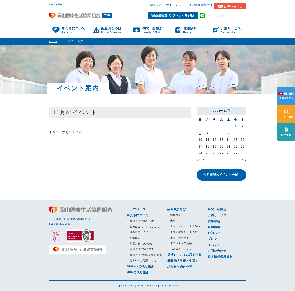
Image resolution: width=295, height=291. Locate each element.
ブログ (212, 239)
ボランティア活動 (181, 243)
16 (242, 139)
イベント (214, 244)
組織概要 (135, 237)
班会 (173, 220)
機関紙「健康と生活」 (182, 260)
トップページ (136, 209)
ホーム (53, 41)
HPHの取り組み (138, 272)
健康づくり (177, 214)
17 (200, 146)
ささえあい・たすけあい (185, 226)
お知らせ (155, 4)
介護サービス (233, 30)
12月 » (242, 159)
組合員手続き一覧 (179, 266)
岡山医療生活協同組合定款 (146, 254)
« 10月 (201, 159)
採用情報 (214, 227)
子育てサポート (179, 237)
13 (221, 139)
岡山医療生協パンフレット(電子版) (172, 15)
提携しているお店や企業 (184, 254)
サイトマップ (174, 4)
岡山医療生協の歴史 (142, 249)
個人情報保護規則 (200, 4)
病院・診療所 (154, 30)
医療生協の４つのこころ (144, 226)
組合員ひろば (114, 30)
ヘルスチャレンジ (181, 248)
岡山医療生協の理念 (142, 220)
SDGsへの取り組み (140, 266)
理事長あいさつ (139, 232)
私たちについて (75, 30)
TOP (107, 15)
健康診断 (195, 30)
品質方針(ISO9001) (141, 243)
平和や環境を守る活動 (183, 231)
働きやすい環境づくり (143, 260)
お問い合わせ (233, 6)
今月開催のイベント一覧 (220, 174)
